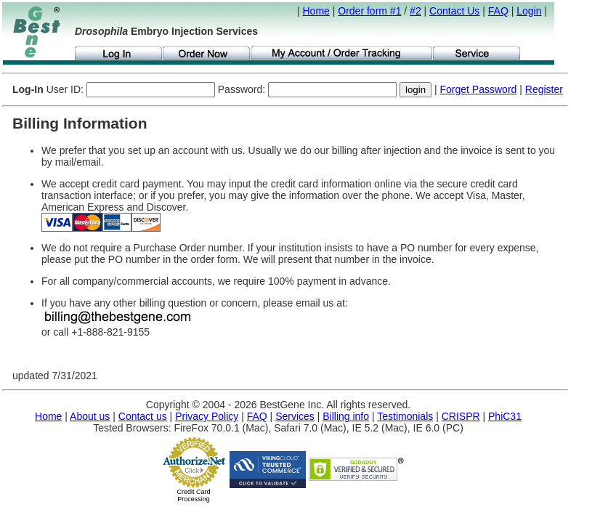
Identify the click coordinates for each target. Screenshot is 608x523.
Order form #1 (369, 11)
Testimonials (405, 416)
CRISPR (461, 416)
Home (316, 11)
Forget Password (478, 89)
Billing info (346, 416)
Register (544, 89)
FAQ (498, 11)
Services (295, 416)
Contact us (142, 416)
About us (90, 416)
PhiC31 (505, 416)
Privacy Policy (206, 416)
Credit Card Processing (193, 495)
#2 (415, 11)
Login (528, 11)
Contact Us (454, 11)
